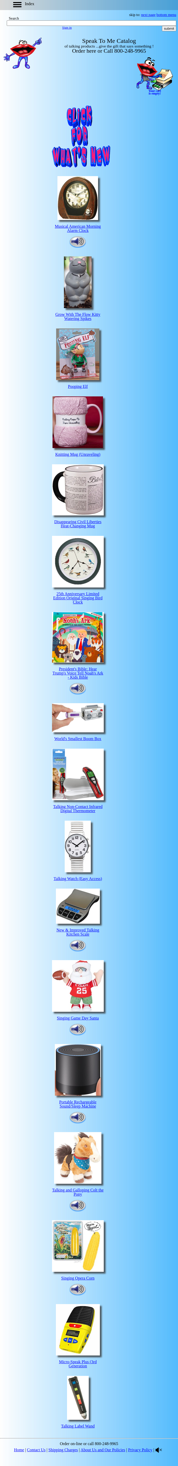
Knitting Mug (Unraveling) (77, 454)
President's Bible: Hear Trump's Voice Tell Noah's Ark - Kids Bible (78, 673)
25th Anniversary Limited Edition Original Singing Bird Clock (77, 598)
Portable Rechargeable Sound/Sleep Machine (78, 1104)
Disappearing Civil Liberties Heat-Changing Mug (77, 524)
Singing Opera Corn (77, 1278)
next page (148, 15)
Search (14, 18)
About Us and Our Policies (102, 1450)
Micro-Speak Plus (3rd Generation (78, 1364)
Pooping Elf (78, 386)
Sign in (67, 27)
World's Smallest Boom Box (77, 738)
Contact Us (36, 1450)
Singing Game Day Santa (78, 1018)
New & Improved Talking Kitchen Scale (77, 932)
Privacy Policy (140, 1450)
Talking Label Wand (78, 1426)
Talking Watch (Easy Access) (78, 878)
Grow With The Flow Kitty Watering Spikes (77, 316)
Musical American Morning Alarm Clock (78, 228)
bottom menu (166, 15)
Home (19, 1450)
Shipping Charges (63, 1450)
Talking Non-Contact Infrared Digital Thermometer (77, 808)
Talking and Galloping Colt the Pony (77, 1192)
